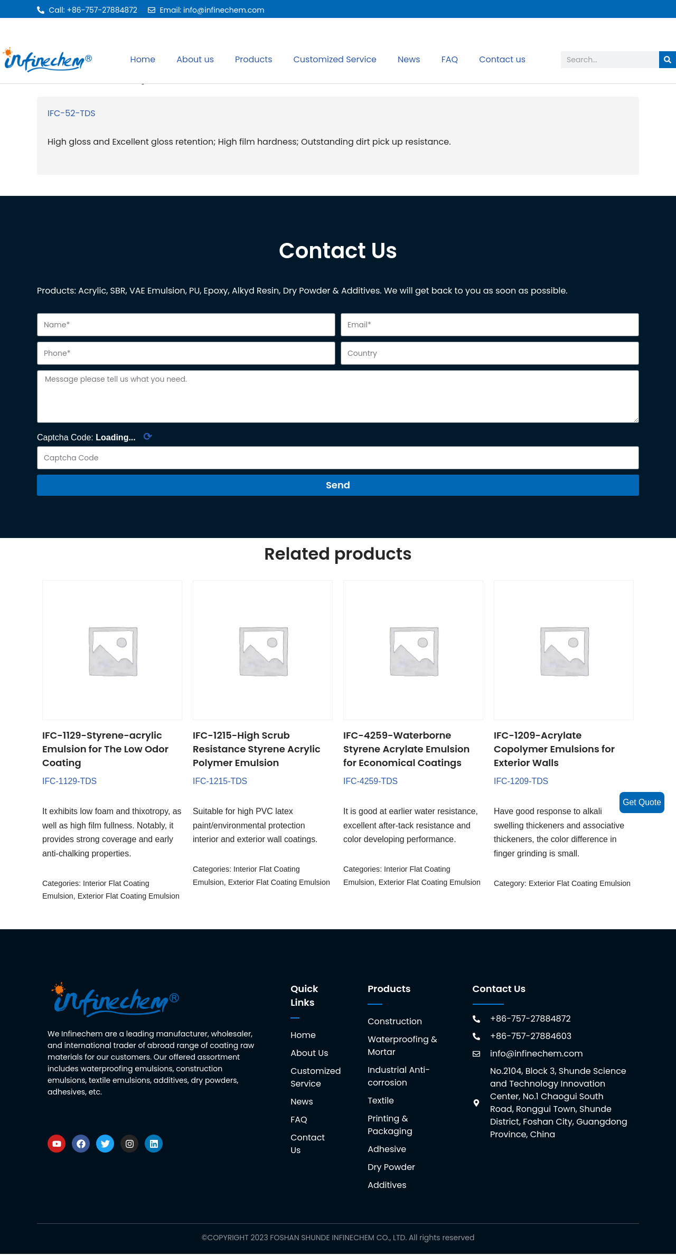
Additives (387, 1186)
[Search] (667, 59)
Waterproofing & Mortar (402, 1046)
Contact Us (307, 1145)
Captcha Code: (94, 437)
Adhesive (387, 1150)
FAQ (450, 59)
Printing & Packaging (390, 1126)
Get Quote (641, 802)
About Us (309, 1054)
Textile (381, 1102)
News (409, 59)
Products (253, 59)
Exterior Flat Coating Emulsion (129, 897)
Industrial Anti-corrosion (399, 1077)
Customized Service (335, 59)
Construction (395, 1022)
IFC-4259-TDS (370, 781)
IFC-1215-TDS (220, 781)
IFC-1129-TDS (69, 781)
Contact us (502, 59)
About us (195, 59)
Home (143, 59)
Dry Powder (391, 1168)
